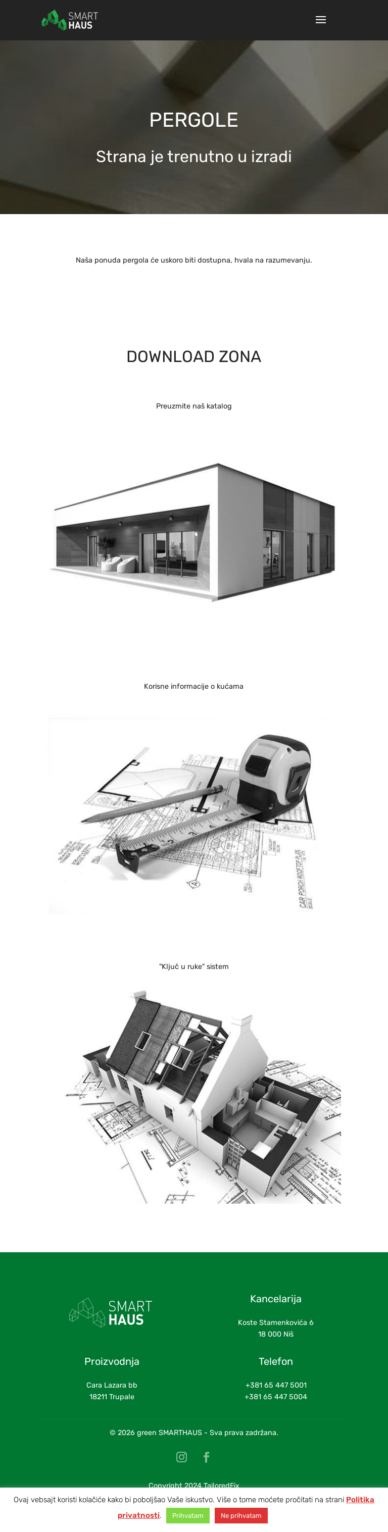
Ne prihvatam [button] (241, 1515)
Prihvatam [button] (188, 1515)
